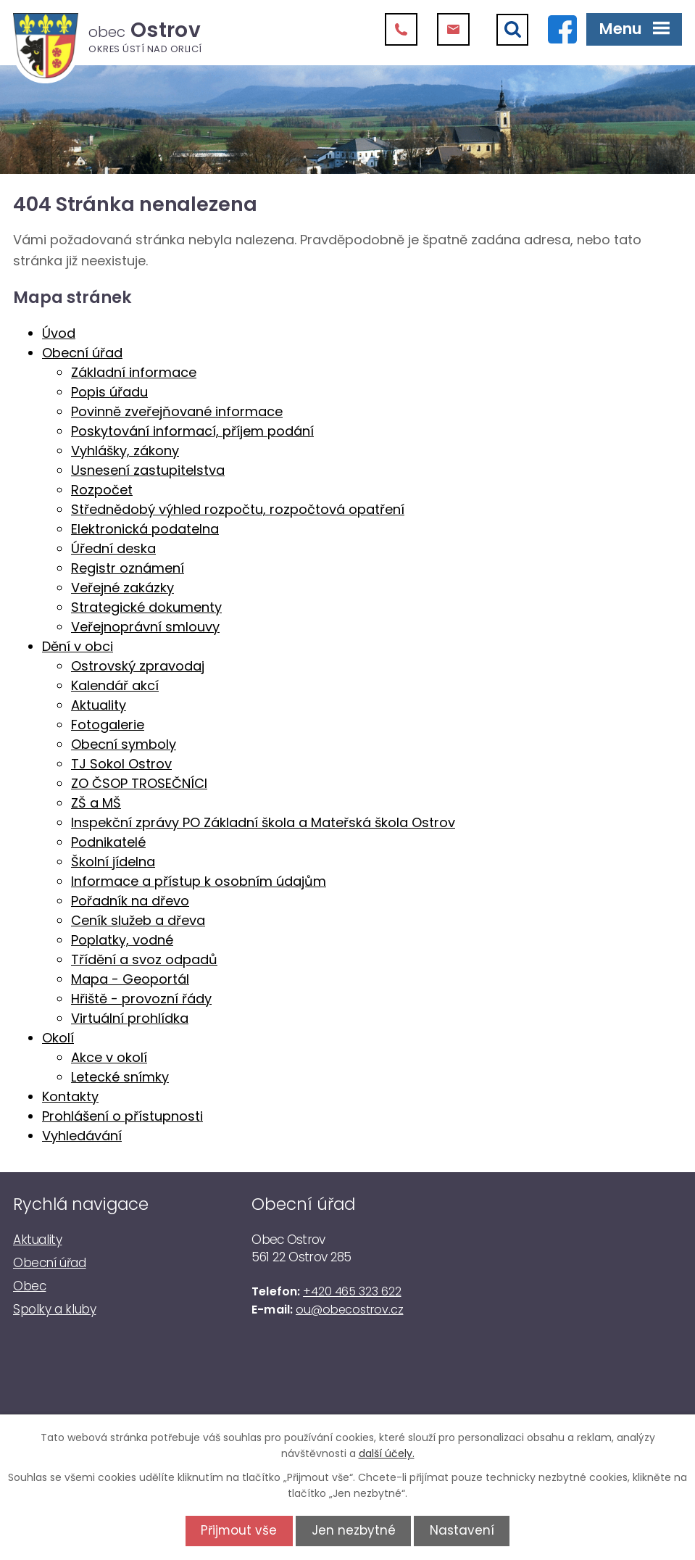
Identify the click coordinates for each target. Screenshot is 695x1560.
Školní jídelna (113, 861)
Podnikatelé (108, 842)
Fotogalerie (107, 724)
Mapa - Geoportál (130, 979)
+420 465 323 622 (352, 1291)
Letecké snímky (120, 1077)
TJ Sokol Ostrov (121, 764)
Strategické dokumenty (146, 607)
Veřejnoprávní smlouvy (145, 627)
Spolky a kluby (54, 1309)
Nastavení (467, 1530)
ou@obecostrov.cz (349, 1309)
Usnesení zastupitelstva (148, 470)
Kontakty (70, 1096)
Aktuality (98, 705)
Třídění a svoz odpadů (144, 959)
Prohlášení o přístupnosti (122, 1116)
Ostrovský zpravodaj (137, 666)
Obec (29, 1286)
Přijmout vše (234, 1530)
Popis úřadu (109, 392)
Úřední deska (113, 548)
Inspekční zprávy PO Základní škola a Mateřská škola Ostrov (263, 822)
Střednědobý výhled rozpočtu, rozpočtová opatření (237, 509)
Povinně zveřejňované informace (177, 411)
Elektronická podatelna (145, 529)
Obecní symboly (123, 744)
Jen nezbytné (354, 1530)
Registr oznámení (127, 568)
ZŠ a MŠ (96, 803)
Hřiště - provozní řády (141, 998)
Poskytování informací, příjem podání (192, 431)
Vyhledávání (82, 1136)
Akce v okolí (109, 1057)
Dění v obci (77, 646)
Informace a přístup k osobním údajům (198, 881)
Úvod (58, 333)
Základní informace (133, 372)
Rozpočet (102, 490)
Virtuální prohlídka (129, 1018)
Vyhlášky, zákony (125, 450)
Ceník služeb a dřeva (138, 920)
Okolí (58, 1038)
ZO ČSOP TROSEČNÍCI (139, 783)
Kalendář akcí (115, 685)
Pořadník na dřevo (130, 901)
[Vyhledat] (512, 30)
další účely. (387, 1453)
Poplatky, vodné (122, 940)
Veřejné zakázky (122, 587)
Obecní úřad (82, 353)
